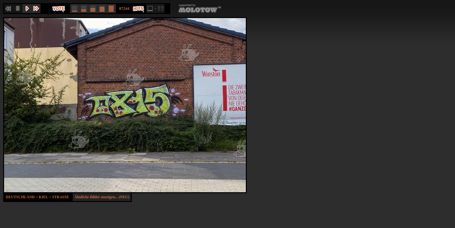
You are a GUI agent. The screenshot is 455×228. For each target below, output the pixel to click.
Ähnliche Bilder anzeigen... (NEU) (101, 197)
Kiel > (45, 197)
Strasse (60, 197)
